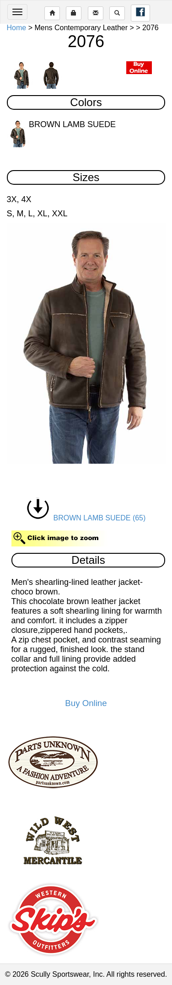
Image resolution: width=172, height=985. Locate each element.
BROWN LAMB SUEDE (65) (86, 518)
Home (17, 28)
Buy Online (86, 703)
